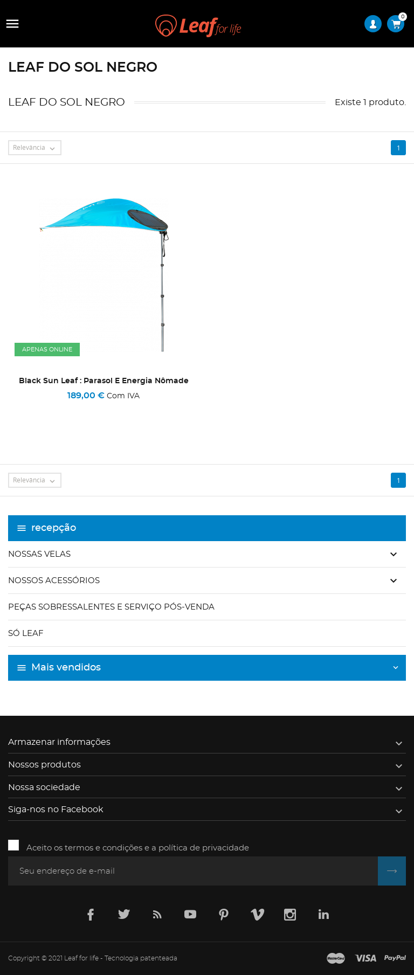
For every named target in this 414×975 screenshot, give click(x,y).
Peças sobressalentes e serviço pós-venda (111, 607)
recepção (53, 528)
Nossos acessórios (54, 581)
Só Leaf (26, 634)
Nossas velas (39, 554)
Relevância (36, 148)
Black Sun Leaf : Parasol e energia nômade (104, 381)
